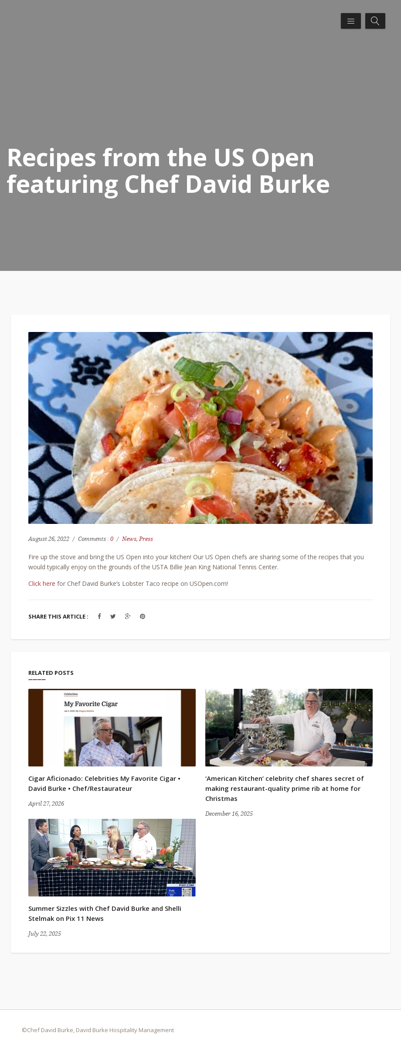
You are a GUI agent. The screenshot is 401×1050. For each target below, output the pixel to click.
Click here (41, 583)
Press (146, 539)
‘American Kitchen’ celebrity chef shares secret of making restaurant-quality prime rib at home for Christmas (284, 788)
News (129, 539)
